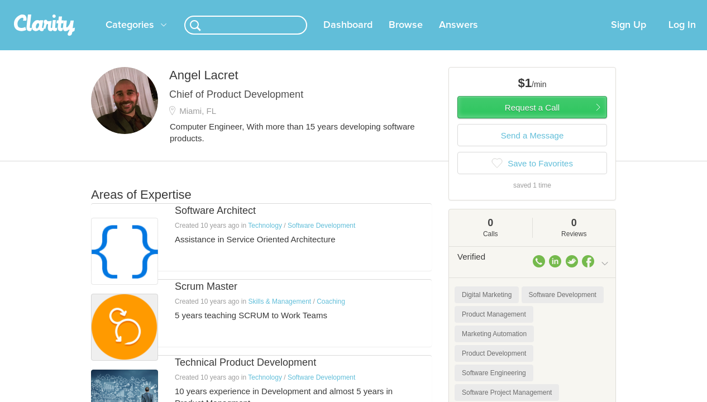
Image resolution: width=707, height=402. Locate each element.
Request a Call (532, 121)
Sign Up (628, 39)
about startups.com (649, 7)
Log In (682, 39)
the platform (74, 6)
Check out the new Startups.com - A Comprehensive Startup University (488, 7)
